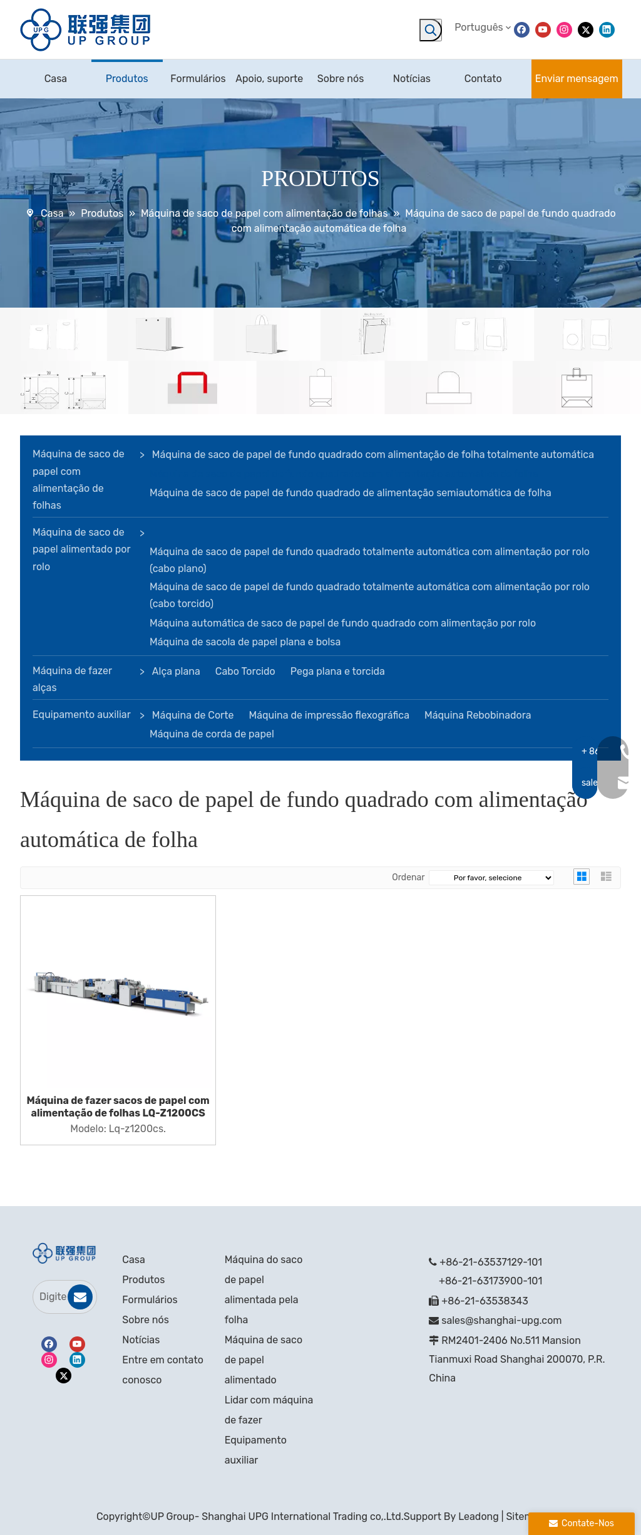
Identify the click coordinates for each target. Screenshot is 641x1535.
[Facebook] (522, 29)
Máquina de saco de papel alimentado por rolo (81, 549)
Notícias (141, 1340)
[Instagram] (564, 29)
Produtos (143, 1280)
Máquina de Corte (193, 715)
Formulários (149, 1300)
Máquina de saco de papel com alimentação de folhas (79, 479)
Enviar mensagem (576, 79)
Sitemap (525, 1516)
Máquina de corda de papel (212, 734)
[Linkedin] (607, 29)
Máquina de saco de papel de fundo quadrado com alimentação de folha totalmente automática (373, 454)
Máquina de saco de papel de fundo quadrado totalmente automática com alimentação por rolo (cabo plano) (370, 560)
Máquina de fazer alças (72, 679)
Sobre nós (145, 1320)
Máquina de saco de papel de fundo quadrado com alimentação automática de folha (344, 474)
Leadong (478, 1516)
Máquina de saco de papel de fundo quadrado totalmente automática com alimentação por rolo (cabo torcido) (370, 595)
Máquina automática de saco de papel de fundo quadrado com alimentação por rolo (343, 623)
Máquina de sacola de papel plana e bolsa (245, 642)
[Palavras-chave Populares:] (430, 30)
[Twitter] (585, 29)
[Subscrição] (80, 1296)
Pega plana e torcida (337, 671)
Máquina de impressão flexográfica (329, 715)
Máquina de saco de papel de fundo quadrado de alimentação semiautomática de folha (350, 493)
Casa (133, 1260)
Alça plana (176, 671)
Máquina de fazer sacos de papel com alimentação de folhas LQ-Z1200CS (118, 1107)
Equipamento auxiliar (82, 715)
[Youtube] (543, 29)
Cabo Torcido (245, 671)
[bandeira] (320, 361)
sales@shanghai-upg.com (501, 1320)
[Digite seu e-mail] (49, 1297)
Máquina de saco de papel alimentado (263, 1360)
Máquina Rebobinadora (477, 715)
